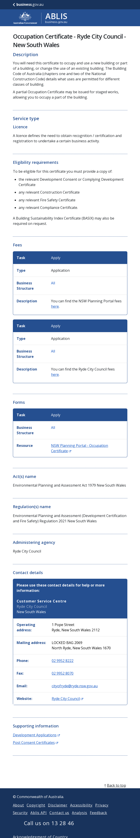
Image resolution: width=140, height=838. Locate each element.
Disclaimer (57, 810)
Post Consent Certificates (35, 742)
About (18, 810)
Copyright (36, 810)
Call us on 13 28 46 (49, 828)
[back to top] (70, 791)
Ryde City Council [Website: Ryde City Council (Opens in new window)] (67, 698)
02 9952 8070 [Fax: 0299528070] (62, 673)
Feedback (98, 818)
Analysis (79, 818)
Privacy (101, 810)
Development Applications (36, 735)
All (53, 283)
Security (20, 818)
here (55, 306)
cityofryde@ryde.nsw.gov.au (75, 685)
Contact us (59, 818)
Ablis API (38, 818)
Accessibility (81, 810)
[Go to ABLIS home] (40, 18)
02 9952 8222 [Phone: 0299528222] (62, 660)
